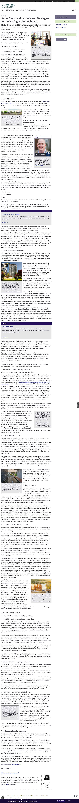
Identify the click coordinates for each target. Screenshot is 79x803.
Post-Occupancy (60, 28)
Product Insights (19, 10)
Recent (2, 10)
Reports (56, 1)
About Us (35, 1)
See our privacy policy (33, 801)
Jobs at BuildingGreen (21, 795)
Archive (68, 1)
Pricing (40, 1)
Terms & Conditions (29, 795)
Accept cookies (61, 800)
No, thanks (68, 800)
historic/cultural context (10, 773)
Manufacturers (62, 1)
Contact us (9, 795)
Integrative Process (61, 25)
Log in (3, 784)
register (7, 784)
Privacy (36, 795)
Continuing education (30, 10)
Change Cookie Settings (43, 795)
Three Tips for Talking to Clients (11, 214)
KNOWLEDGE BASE (10, 10)
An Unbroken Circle (7, 326)
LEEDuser (13, 795)
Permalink (14, 764)
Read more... (5, 222)
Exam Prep (51, 1)
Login (77, 1)
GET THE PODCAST (39, 165)
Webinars (45, 1)
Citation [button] (19, 764)
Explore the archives (61, 39)
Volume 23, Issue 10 (61, 17)
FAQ (73, 1)
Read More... (5, 337)
